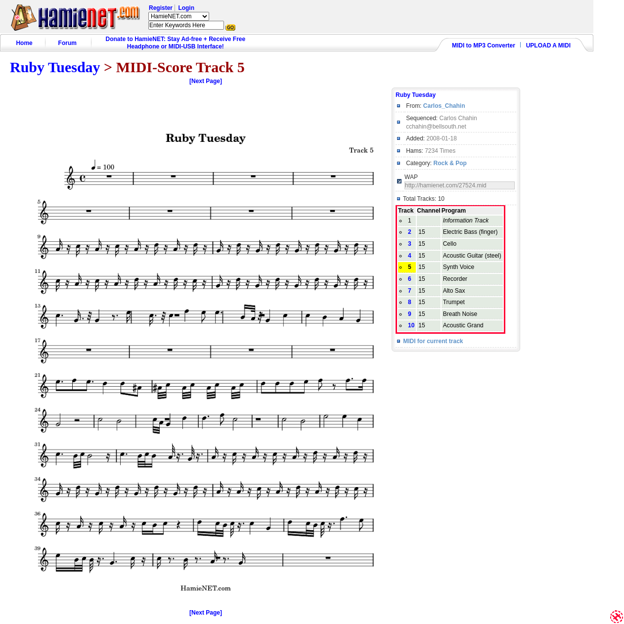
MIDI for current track (433, 341)
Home (24, 43)
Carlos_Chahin (444, 105)
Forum (67, 43)
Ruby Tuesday (55, 67)
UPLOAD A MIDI (548, 45)
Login (186, 7)
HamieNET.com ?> (178, 16)
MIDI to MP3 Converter (483, 45)
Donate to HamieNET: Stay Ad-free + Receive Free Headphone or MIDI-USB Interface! (176, 43)
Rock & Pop (449, 163)
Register (161, 7)
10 (411, 325)
